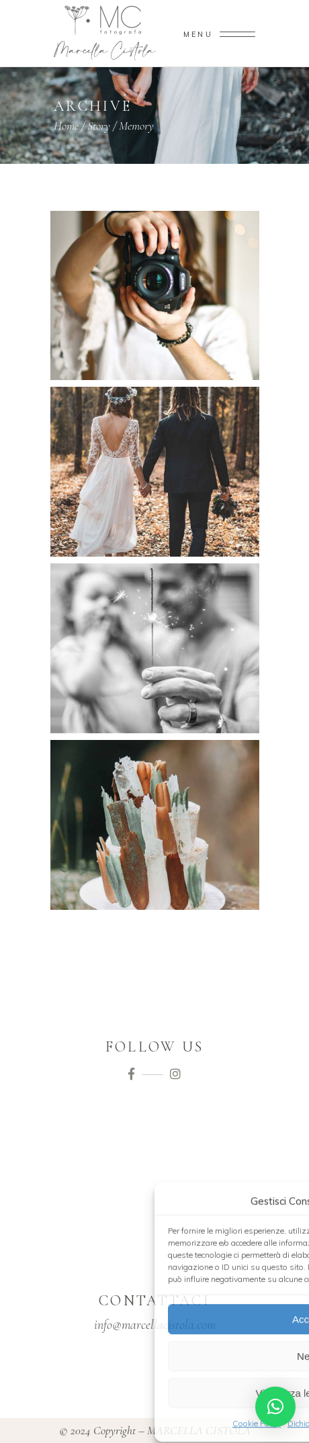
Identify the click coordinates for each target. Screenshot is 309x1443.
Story (98, 125)
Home (66, 125)
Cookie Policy (256, 1422)
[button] (275, 1407)
